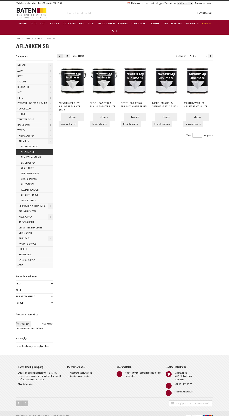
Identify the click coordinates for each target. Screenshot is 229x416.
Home (18, 39)
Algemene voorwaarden (81, 368)
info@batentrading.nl (184, 386)
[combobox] (114, 13)
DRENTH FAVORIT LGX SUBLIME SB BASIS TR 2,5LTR (69, 106)
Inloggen (160, 3)
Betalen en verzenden (80, 371)
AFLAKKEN (38, 39)
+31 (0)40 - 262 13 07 (52, 3)
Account (150, 3)
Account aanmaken (203, 3)
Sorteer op (181, 56)
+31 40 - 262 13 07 (183, 379)
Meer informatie (25, 379)
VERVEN (28, 39)
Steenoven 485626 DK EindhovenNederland (183, 371)
